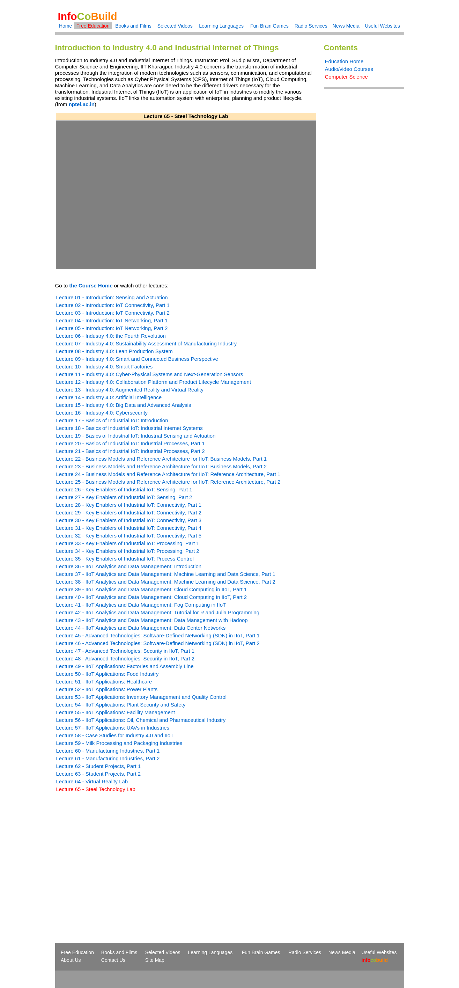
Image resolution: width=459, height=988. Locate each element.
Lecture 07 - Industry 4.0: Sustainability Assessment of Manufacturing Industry (146, 343)
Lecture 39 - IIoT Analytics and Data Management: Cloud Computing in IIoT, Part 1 (151, 589)
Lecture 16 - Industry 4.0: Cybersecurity (102, 413)
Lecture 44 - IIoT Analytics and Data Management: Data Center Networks (141, 628)
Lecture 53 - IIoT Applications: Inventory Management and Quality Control (141, 697)
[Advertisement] (113, 855)
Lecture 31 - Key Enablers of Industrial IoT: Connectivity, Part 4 (129, 528)
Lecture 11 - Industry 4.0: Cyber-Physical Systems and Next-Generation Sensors (149, 374)
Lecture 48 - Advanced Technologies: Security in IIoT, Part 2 (125, 658)
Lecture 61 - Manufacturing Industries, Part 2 (108, 758)
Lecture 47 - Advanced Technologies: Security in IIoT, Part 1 (125, 651)
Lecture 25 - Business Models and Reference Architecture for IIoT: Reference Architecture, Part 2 (168, 482)
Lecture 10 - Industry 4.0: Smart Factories (104, 366)
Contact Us (113, 960)
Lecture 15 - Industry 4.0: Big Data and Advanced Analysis (123, 405)
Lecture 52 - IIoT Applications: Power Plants (107, 689)
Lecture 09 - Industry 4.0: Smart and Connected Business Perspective (137, 359)
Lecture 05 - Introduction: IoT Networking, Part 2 (112, 328)
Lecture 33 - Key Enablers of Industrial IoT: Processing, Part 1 (127, 543)
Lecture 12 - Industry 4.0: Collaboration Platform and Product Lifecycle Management (153, 382)
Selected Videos (175, 26)
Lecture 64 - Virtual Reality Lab (92, 781)
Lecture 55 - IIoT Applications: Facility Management (115, 712)
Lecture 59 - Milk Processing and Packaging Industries (119, 743)
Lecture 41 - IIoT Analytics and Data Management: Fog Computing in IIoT (141, 605)
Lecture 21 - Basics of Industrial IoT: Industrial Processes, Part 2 (130, 451)
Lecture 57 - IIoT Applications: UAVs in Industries (113, 728)
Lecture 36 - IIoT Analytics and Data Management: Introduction (129, 566)
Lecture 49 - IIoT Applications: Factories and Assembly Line (125, 666)
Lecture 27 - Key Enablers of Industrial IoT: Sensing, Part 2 (124, 497)
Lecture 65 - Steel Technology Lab (95, 789)
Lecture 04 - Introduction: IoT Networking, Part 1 (112, 320)
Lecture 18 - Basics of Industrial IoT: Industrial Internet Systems (129, 428)
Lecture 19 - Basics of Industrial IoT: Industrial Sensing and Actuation (136, 436)
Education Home (344, 61)
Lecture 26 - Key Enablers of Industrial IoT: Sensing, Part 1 (124, 489)
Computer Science (346, 77)
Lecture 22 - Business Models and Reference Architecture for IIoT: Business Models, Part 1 (161, 459)
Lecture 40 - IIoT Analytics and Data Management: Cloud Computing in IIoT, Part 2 (151, 597)
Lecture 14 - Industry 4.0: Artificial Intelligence (109, 397)
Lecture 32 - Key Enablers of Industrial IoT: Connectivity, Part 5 (129, 536)
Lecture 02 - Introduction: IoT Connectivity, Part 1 (113, 305)
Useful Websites (382, 26)
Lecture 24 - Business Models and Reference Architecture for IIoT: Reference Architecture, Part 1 (168, 474)
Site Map (154, 960)
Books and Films (133, 26)
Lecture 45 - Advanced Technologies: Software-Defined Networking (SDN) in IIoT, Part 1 (158, 635)
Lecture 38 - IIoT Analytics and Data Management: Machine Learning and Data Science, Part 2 (165, 582)
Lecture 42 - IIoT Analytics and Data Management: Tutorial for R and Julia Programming (158, 612)
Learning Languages (221, 26)
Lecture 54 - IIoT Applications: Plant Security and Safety (121, 705)
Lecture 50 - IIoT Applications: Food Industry (107, 674)
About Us (71, 960)
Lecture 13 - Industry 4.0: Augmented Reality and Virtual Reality (129, 390)
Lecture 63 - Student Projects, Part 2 (98, 774)
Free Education (93, 26)
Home (65, 26)
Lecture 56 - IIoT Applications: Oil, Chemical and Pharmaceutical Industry (141, 720)
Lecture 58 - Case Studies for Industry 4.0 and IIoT (115, 735)
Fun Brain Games (269, 26)
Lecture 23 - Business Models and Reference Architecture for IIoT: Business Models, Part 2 (161, 466)
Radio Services (311, 26)
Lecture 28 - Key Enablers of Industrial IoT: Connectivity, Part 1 (129, 505)
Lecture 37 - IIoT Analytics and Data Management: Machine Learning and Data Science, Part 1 (165, 574)
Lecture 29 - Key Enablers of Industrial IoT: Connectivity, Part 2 (129, 512)
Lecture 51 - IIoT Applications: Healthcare (104, 682)
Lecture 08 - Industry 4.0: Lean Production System (114, 351)
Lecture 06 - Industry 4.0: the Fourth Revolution (111, 336)
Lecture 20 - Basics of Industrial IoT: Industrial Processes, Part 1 (130, 443)
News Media (346, 26)
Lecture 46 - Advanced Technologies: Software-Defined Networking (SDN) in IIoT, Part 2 (158, 643)
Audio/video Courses (349, 69)
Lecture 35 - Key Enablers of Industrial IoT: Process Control (125, 559)
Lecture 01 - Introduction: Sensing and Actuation (112, 297)
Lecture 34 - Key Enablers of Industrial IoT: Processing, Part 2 (127, 551)
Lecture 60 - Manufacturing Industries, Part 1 (108, 751)
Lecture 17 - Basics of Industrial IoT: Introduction (112, 420)
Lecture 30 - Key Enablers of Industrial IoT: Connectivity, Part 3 (129, 520)
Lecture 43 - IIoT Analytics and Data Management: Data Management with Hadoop (152, 620)
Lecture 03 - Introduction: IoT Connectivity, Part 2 (113, 313)
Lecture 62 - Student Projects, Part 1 (98, 766)
